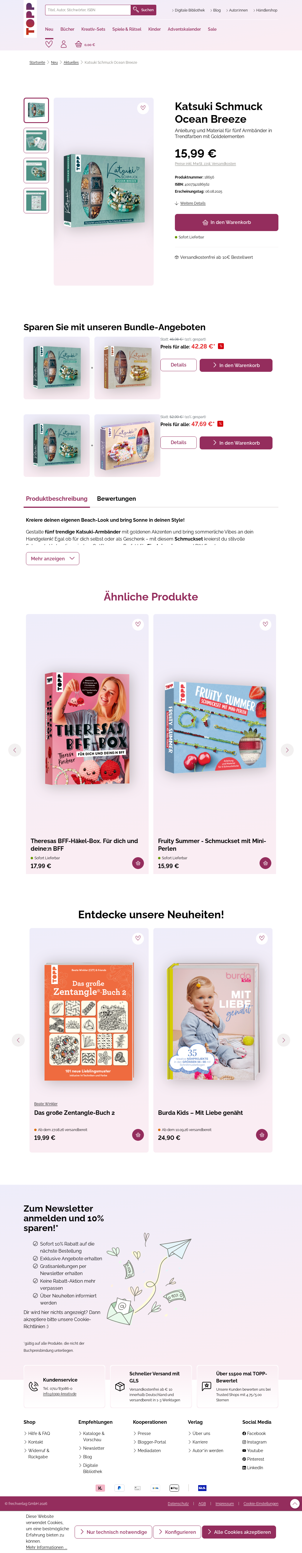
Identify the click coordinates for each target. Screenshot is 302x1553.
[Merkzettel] (49, 44)
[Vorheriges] (14, 750)
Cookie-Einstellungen (261, 1504)
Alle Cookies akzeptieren (242, 1532)
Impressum (225, 1504)
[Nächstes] (287, 750)
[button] (52, 558)
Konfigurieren (180, 1532)
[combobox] (88, 10)
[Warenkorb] (85, 44)
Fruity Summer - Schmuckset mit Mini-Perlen (212, 844)
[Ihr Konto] (64, 44)
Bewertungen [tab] (116, 498)
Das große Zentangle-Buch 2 (74, 1112)
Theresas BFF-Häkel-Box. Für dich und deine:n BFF (84, 844)
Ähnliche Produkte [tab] (151, 596)
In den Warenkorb (226, 222)
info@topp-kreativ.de (59, 1394)
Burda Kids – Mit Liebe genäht (200, 1112)
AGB (202, 1504)
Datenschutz (178, 1504)
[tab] (57, 500)
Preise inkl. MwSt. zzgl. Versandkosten (205, 164)
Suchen (143, 10)
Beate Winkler (46, 1104)
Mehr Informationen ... (46, 1547)
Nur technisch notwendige (116, 1532)
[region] (88, 192)
